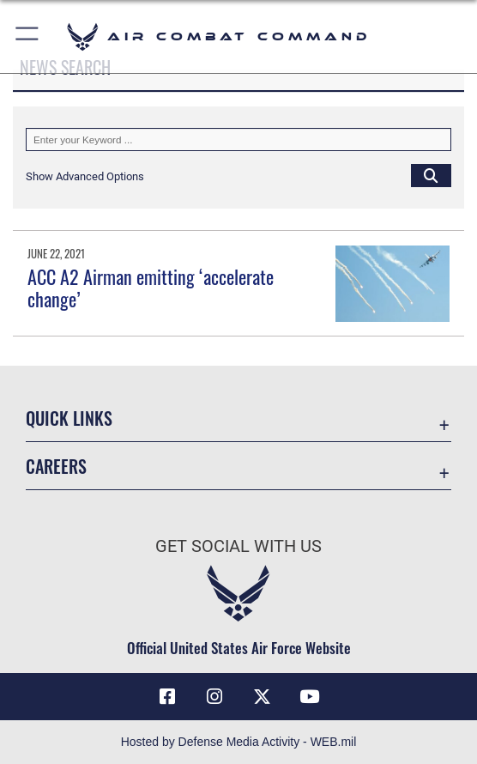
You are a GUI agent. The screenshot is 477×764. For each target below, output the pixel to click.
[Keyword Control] (238, 139)
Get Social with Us (238, 546)
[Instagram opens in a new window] (214, 697)
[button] (28, 36)
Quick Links (69, 418)
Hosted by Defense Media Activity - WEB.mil (239, 742)
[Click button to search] (431, 175)
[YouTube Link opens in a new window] (310, 697)
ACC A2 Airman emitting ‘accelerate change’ (150, 287)
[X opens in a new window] (262, 697)
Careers (56, 466)
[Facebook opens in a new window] (167, 697)
